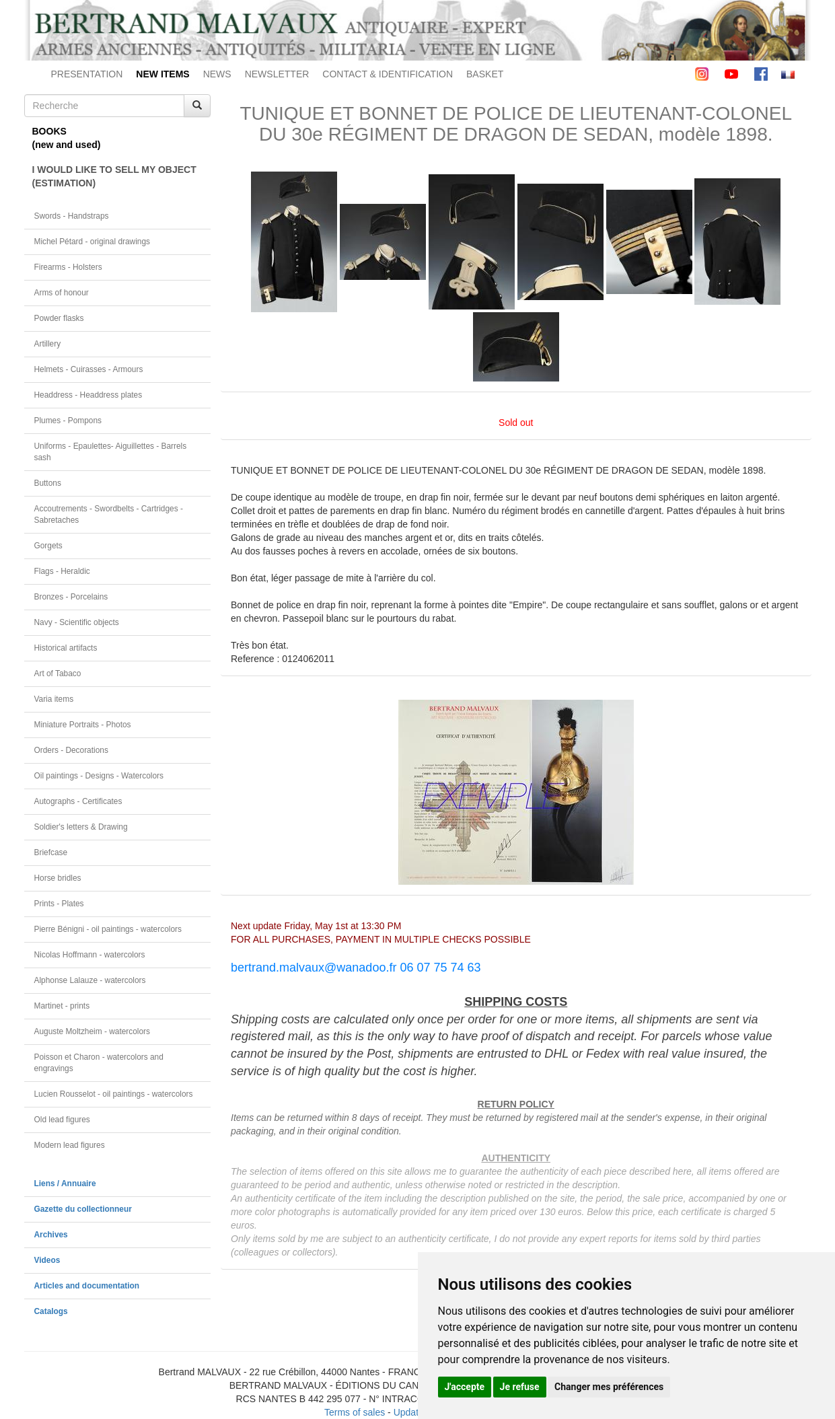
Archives (51, 1234)
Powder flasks (59, 318)
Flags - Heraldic (62, 571)
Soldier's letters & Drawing (81, 827)
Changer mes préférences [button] (608, 1386)
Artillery (47, 344)
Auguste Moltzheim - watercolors (92, 1031)
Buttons (47, 483)
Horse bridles (57, 878)
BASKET (484, 74)
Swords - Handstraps (71, 216)
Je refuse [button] (520, 1386)
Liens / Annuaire (65, 1183)
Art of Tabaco (57, 673)
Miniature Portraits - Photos (82, 724)
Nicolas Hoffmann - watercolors (89, 954)
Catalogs (51, 1311)
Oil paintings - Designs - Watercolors (99, 775)
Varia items (54, 699)
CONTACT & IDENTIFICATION (387, 74)
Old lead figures (62, 1119)
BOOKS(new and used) (66, 138)
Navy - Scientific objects (76, 622)
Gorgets (48, 545)
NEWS (217, 74)
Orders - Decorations (71, 750)
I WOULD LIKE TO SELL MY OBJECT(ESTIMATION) (114, 176)
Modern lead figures (69, 1145)
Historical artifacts (66, 648)
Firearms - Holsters (68, 267)
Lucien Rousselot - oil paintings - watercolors (113, 1094)
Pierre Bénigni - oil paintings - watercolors (108, 929)
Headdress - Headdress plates (88, 395)
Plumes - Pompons (68, 420)
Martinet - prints (62, 1006)
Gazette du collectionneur (83, 1209)
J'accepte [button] (465, 1386)
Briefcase (51, 852)
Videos (47, 1260)
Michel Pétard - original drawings (92, 241)
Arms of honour (61, 292)
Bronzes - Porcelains (71, 597)
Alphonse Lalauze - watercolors (90, 980)
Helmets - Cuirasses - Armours (88, 369)
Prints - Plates (59, 903)
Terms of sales (354, 1412)
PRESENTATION (87, 74)
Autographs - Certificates (78, 801)
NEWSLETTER (277, 74)
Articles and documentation (87, 1285)
